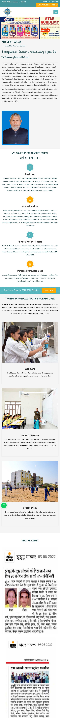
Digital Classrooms (30, 435)
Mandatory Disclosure (47, 5)
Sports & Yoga (30, 508)
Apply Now (49, 290)
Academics (30, 174)
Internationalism (30, 206)
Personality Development (30, 270)
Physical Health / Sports (30, 241)
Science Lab (30, 369)
